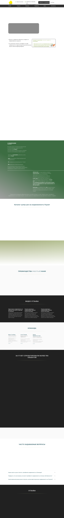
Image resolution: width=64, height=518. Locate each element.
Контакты (53, 5)
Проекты (36, 5)
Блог (45, 5)
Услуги (18, 5)
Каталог (27, 5)
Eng (53, 2)
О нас (9, 5)
